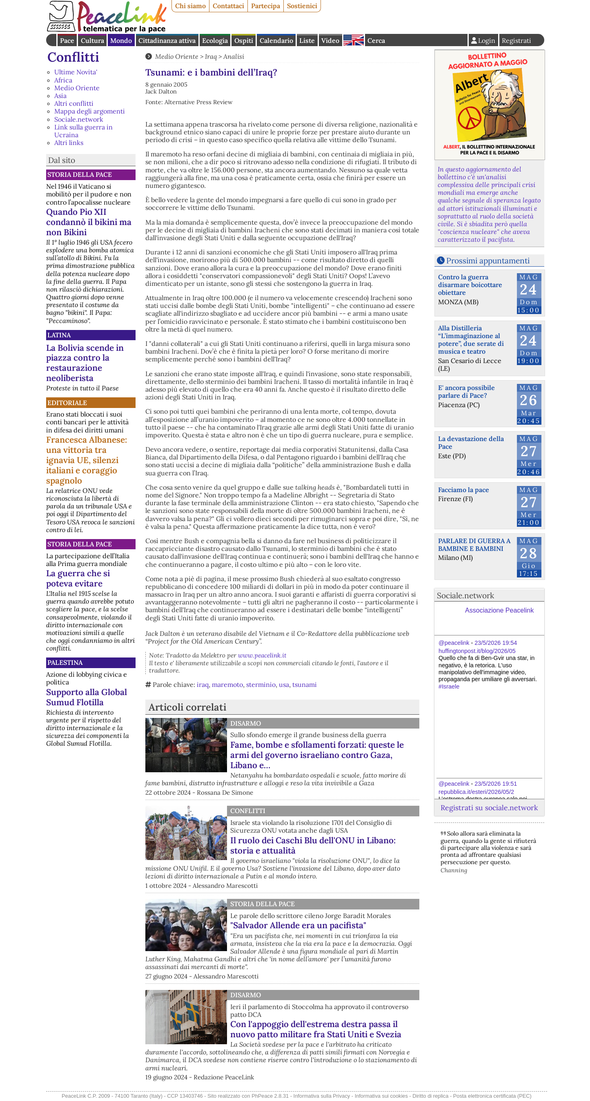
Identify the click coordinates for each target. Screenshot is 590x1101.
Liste (307, 40)
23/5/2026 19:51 (495, 783)
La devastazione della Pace (471, 442)
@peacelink (454, 643)
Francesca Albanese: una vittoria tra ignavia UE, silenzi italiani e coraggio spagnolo (86, 460)
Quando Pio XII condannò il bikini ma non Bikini (88, 222)
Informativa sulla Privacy (322, 1096)
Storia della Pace (79, 174)
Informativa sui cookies (381, 1096)
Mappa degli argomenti (89, 111)
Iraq (211, 56)
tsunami (304, 684)
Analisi (233, 56)
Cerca (376, 40)
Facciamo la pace (463, 490)
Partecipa (265, 6)
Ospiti (243, 40)
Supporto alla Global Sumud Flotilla (86, 697)
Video (330, 40)
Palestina (64, 662)
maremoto (227, 684)
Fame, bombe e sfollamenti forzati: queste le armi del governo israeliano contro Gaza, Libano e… (317, 755)
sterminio (261, 684)
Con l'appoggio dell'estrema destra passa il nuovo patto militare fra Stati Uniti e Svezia (315, 1029)
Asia (60, 95)
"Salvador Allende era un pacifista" (298, 925)
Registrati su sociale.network (489, 807)
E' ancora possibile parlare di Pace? (466, 391)
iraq (203, 684)
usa (284, 684)
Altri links (68, 142)
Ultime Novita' (75, 72)
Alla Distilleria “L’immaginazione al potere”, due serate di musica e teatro (471, 340)
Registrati (516, 40)
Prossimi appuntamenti (488, 260)
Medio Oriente (77, 88)
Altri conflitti (74, 103)
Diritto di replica (430, 1096)
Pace (67, 40)
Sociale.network (78, 119)
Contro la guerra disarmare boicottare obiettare (470, 284)
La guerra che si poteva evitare (78, 578)
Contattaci (228, 6)
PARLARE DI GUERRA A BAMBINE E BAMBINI (474, 545)
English (353, 40)
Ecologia (215, 40)
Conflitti (73, 57)
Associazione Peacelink (499, 610)
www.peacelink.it (262, 655)
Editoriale (67, 403)
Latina (59, 335)
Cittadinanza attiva (167, 40)
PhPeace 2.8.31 (270, 1096)
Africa (63, 80)
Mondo (121, 40)
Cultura (92, 40)
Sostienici (302, 6)
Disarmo (245, 723)
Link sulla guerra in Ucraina (83, 131)
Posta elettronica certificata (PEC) (492, 1096)
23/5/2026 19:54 (495, 643)
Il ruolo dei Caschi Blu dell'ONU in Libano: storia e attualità (313, 845)
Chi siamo (190, 6)
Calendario (276, 40)
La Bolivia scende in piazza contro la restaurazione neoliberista (85, 363)
